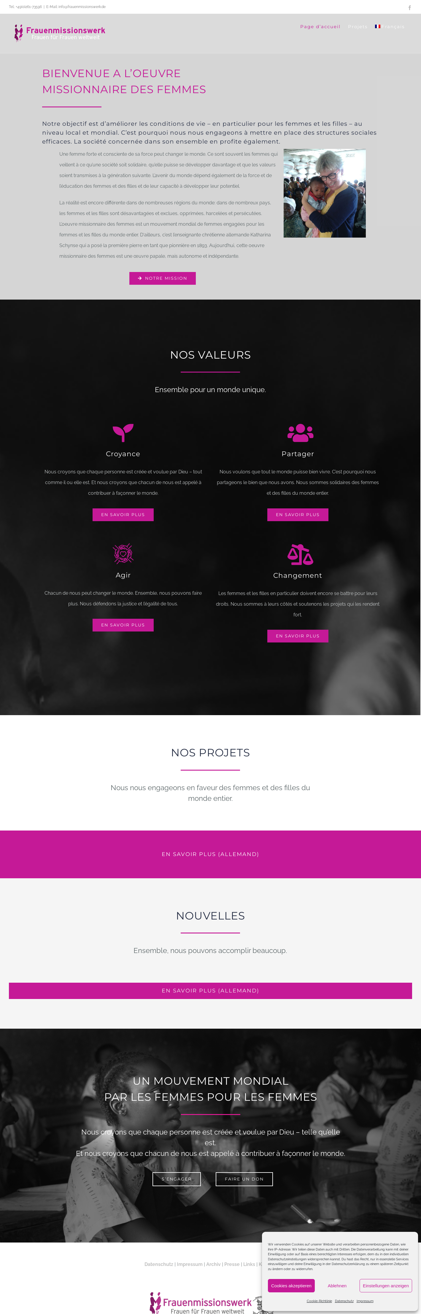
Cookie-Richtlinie (319, 1301)
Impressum (365, 1301)
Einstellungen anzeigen (386, 1285)
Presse (232, 1267)
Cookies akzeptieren (291, 1285)
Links (249, 1267)
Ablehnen (337, 1285)
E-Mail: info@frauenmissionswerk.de (76, 7)
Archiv (213, 1267)
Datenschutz (344, 1301)
